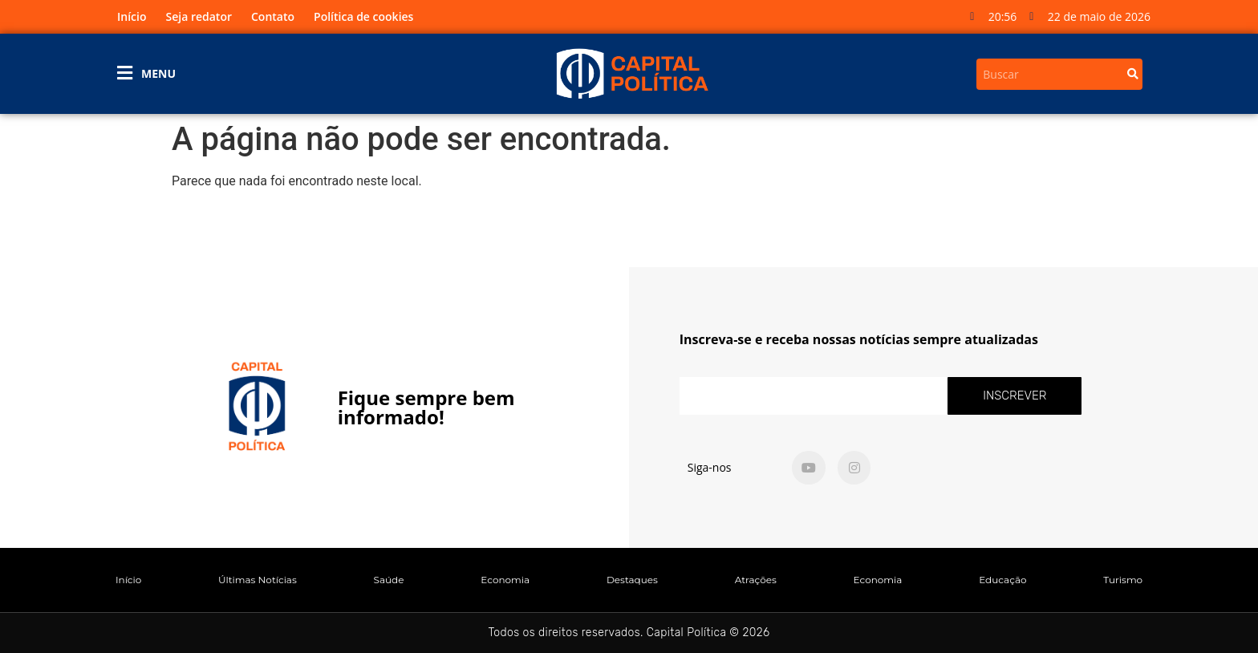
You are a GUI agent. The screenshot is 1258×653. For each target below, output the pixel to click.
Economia (505, 580)
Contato (272, 16)
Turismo (1122, 580)
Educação (1002, 580)
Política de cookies (363, 16)
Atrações (756, 580)
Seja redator (198, 16)
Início (131, 16)
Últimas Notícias (257, 580)
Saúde (389, 580)
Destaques (632, 580)
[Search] (1132, 74)
